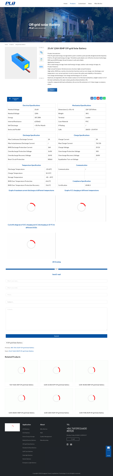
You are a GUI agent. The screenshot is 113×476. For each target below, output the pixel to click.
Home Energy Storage (29, 436)
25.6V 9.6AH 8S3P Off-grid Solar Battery (21, 351)
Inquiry (52, 90)
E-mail (73, 439)
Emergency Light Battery (29, 462)
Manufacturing (44, 440)
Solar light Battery (27, 455)
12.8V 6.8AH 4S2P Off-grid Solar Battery (56, 413)
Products (73, 3)
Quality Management (46, 436)
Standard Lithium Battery (29, 447)
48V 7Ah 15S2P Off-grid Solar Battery (22, 347)
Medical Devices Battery (29, 440)
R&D (41, 432)
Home (65, 3)
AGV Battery (26, 432)
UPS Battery (26, 429)
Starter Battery (27, 459)
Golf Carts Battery (28, 451)
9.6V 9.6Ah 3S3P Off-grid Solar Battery (21, 385)
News (90, 3)
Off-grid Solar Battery (14, 343)
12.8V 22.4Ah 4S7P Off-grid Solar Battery (56, 385)
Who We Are (98, 3)
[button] (14, 99)
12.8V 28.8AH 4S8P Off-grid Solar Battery (21, 413)
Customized (82, 3)
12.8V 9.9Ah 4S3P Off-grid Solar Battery (91, 413)
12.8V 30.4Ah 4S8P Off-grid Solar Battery (91, 385)
